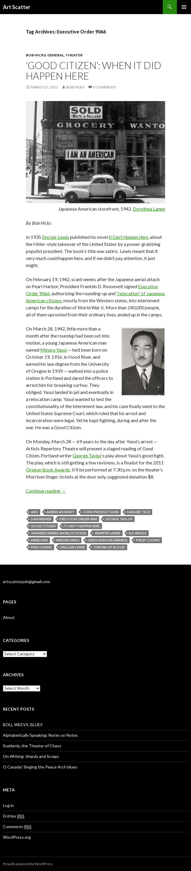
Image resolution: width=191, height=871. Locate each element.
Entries (13, 816)
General (55, 55)
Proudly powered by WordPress (28, 864)
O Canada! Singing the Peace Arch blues (40, 766)
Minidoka (39, 540)
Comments (17, 826)
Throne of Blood (109, 547)
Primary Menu (184, 7)
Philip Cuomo (148, 540)
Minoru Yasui (54, 350)
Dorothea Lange (149, 209)
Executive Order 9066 (78, 519)
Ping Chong (41, 547)
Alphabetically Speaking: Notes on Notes (40, 735)
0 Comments (104, 87)
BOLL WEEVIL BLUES (23, 724)
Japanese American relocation (58, 533)
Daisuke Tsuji (138, 512)
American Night (60, 512)
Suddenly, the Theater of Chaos (32, 745)
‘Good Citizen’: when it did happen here (93, 70)
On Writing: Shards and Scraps (31, 756)
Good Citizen (43, 526)
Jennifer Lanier (107, 533)
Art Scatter (16, 7)
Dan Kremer (41, 519)
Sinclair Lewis (55, 237)
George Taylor (87, 455)
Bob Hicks (36, 55)
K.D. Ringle (138, 533)
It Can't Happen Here (82, 526)
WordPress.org (17, 837)
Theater (74, 55)
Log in (8, 805)
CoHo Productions (101, 512)
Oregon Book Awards (48, 469)
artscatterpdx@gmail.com (26, 581)
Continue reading (46, 491)
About (9, 617)
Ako (34, 512)
